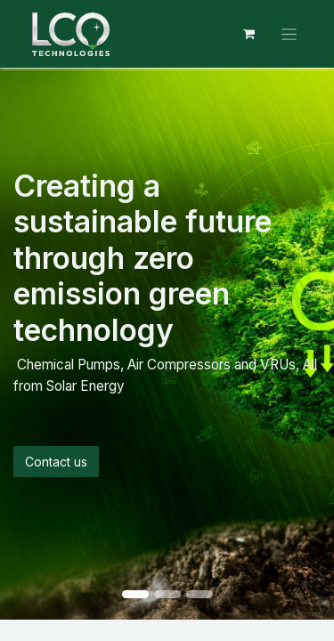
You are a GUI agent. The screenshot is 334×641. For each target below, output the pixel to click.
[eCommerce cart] (248, 34)
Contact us (56, 461)
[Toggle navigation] (289, 34)
